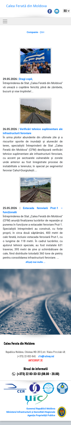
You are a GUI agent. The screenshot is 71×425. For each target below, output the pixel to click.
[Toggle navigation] (5, 21)
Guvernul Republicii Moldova (40, 408)
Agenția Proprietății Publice (41, 415)
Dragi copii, (26, 79)
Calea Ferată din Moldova (26, 6)
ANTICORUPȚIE (35, 360)
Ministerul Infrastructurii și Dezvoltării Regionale (30, 412)
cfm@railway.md (46, 356)
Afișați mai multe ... (35, 262)
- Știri (35, 32)
